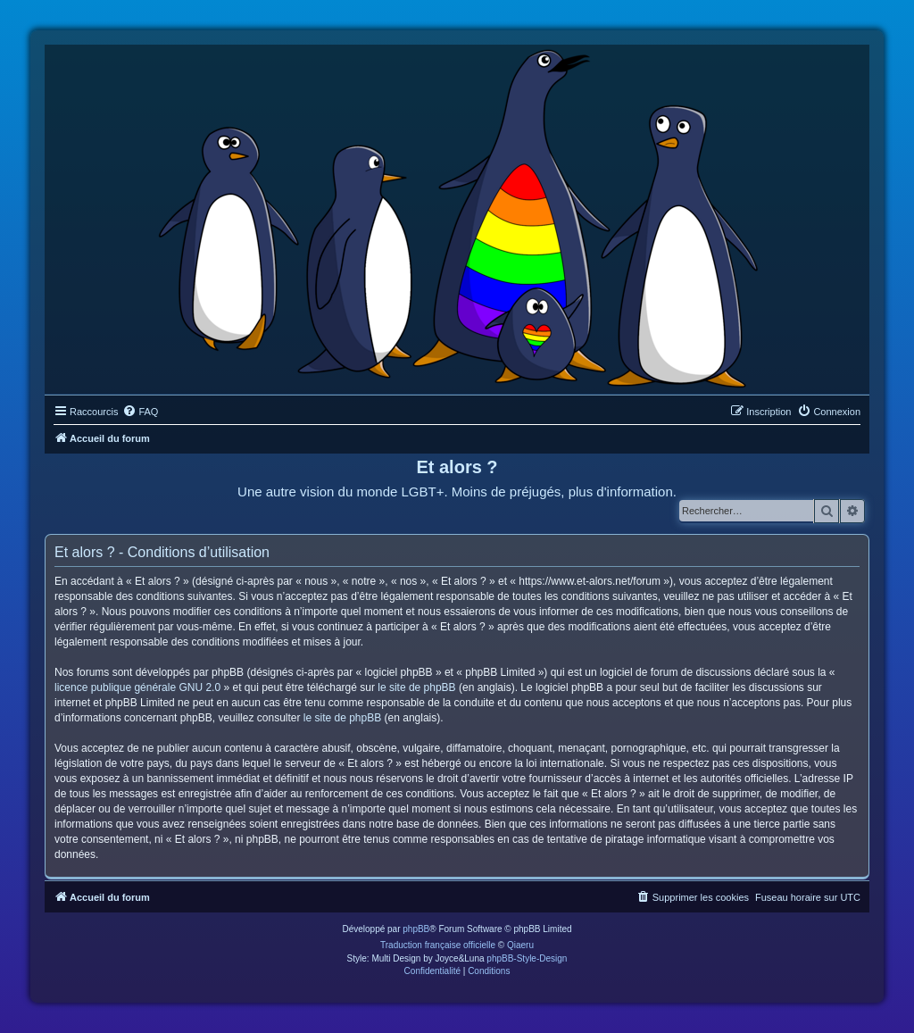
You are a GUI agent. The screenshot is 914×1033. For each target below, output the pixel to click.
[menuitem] (140, 411)
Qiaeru (520, 945)
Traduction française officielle (437, 945)
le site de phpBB (416, 687)
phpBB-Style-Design (526, 958)
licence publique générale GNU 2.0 (137, 687)
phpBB (416, 929)
